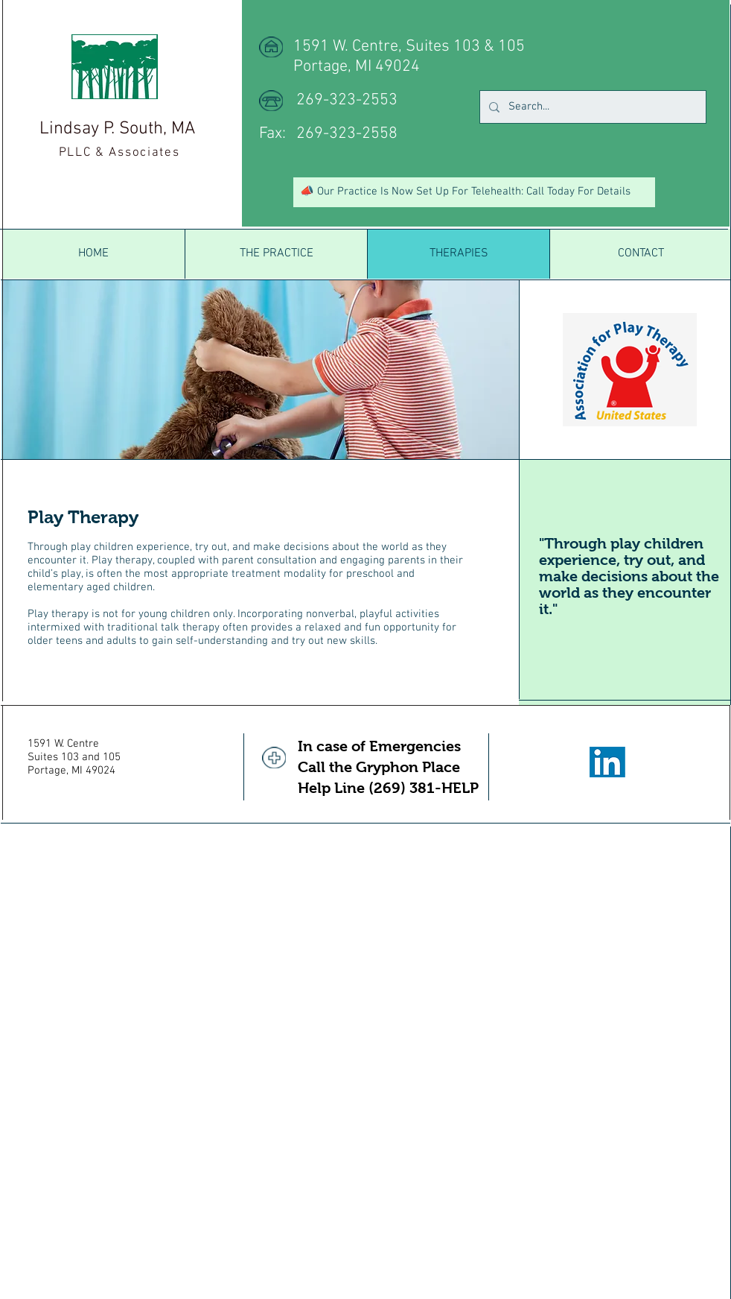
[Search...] (591, 107)
